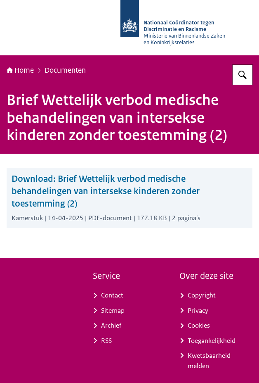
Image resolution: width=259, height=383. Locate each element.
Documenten (65, 70)
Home (20, 70)
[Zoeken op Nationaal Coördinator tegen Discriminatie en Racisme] (242, 75)
